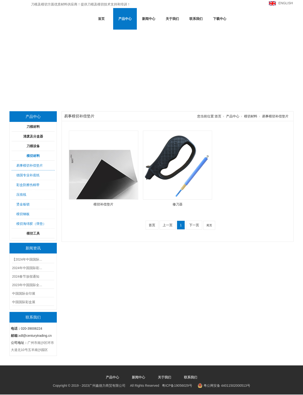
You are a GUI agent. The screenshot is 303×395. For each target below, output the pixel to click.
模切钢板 (23, 214)
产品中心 (125, 19)
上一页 (168, 225)
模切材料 (33, 156)
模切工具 (33, 233)
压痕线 (21, 194)
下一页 (194, 225)
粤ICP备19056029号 (122, 385)
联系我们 (196, 19)
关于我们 (172, 19)
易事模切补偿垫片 (29, 165)
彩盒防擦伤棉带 (28, 185)
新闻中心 (148, 19)
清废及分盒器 (33, 136)
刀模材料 (33, 127)
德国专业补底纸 (28, 175)
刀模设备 (33, 146)
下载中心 (219, 19)
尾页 (209, 225)
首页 (101, 19)
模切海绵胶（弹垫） (31, 224)
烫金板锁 (23, 204)
